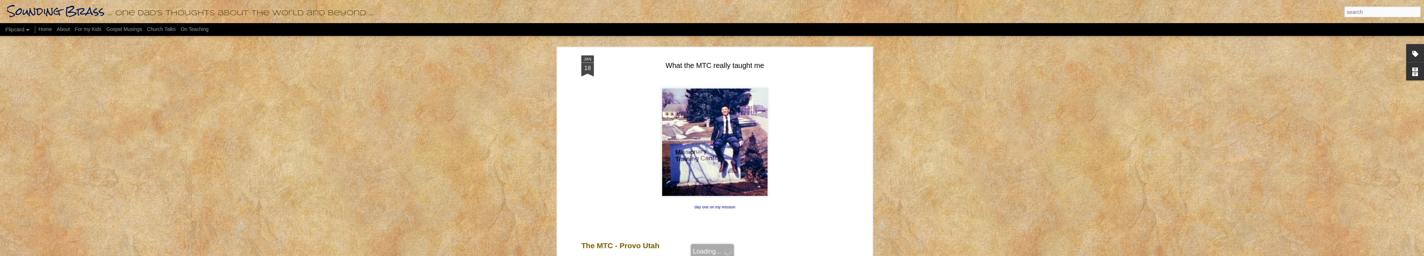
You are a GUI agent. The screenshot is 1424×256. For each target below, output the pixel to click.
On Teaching (195, 29)
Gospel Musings (124, 29)
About (63, 29)
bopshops (720, 252)
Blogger (759, 252)
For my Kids (88, 29)
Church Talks (161, 29)
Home (45, 29)
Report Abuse (781, 252)
